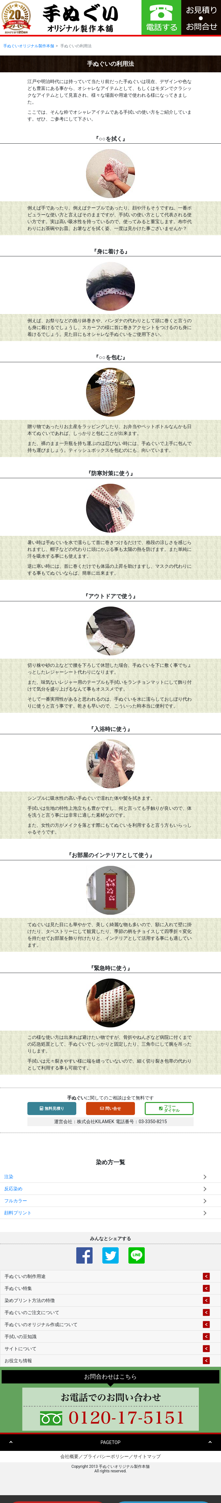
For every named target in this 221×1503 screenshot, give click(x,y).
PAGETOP (110, 1442)
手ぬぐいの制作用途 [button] (25, 1276)
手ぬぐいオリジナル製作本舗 (28, 46)
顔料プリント (18, 1212)
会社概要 (69, 1456)
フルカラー (15, 1200)
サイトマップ (147, 1456)
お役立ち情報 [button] (18, 1360)
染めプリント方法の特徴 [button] (30, 1300)
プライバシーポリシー (106, 1456)
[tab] (110, 1276)
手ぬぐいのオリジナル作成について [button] (41, 1324)
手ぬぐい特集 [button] (18, 1288)
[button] (201, 17)
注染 (8, 1176)
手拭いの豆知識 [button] (21, 1336)
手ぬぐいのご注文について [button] (32, 1312)
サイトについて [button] (21, 1348)
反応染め (13, 1188)
